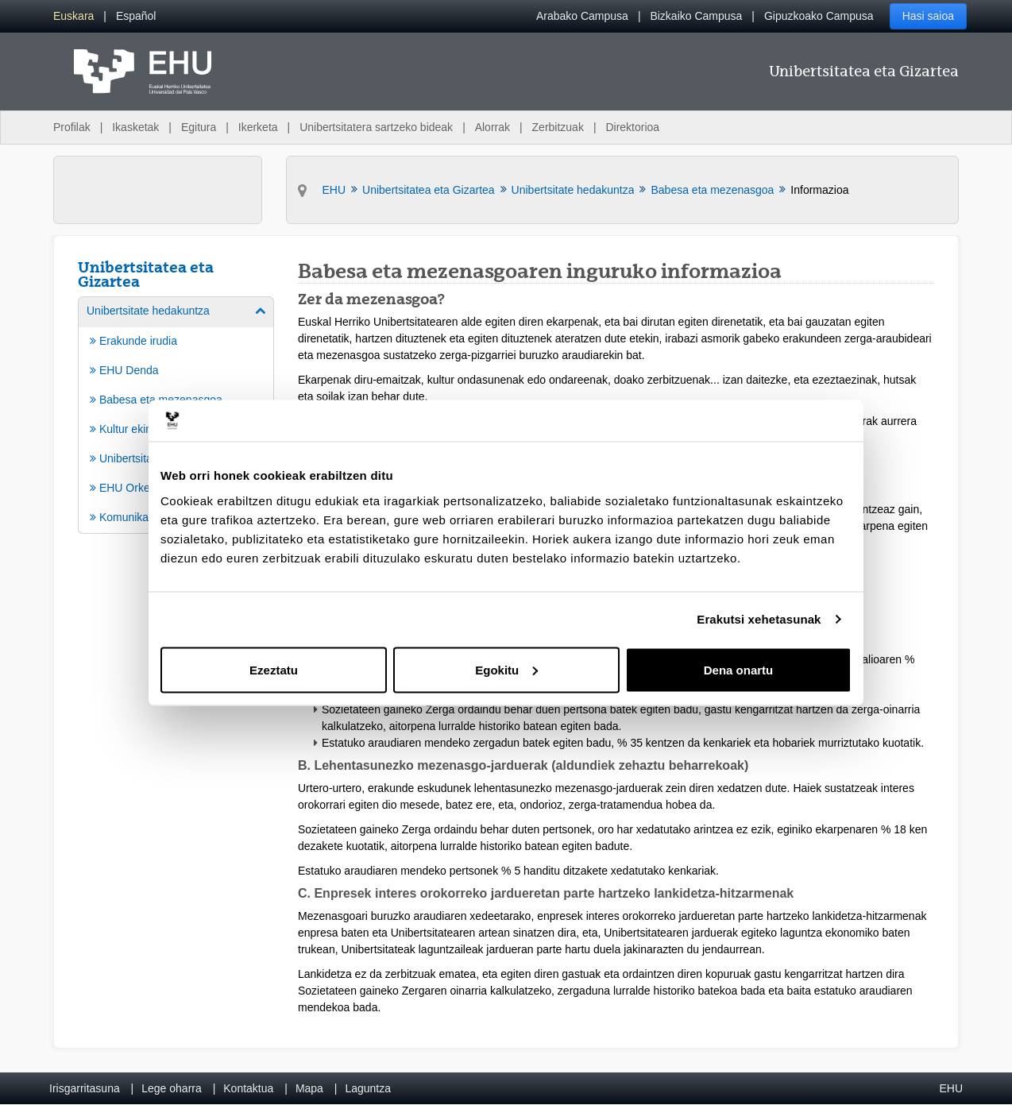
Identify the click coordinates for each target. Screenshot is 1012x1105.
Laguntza (368, 1088)
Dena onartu (739, 669)
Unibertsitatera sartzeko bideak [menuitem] (376, 127)
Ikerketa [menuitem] (258, 127)
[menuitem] (73, 16)
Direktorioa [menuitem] (632, 127)
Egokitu (506, 669)
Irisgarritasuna (84, 1088)
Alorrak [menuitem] (492, 127)
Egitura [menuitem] (198, 127)
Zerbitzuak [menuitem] (558, 127)
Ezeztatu (273, 669)
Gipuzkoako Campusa (819, 16)
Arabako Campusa (582, 16)
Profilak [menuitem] (72, 127)
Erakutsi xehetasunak (759, 619)
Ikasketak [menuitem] (135, 127)
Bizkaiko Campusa (696, 16)
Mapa (309, 1088)
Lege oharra (171, 1088)
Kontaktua (248, 1088)
